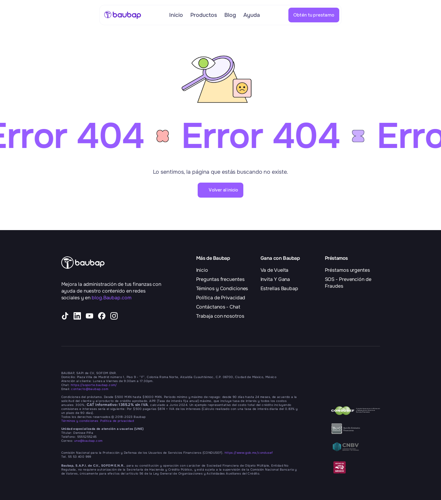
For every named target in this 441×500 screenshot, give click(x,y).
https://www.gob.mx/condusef (249, 453)
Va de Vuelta (274, 270)
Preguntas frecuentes (220, 279)
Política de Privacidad (220, 297)
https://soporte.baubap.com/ (94, 385)
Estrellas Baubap (279, 288)
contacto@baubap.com (89, 389)
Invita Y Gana (275, 279)
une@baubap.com (88, 441)
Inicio (202, 270)
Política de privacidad (117, 421)
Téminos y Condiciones (222, 288)
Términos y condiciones (81, 421)
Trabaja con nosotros (220, 316)
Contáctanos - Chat (218, 307)
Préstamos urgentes (347, 270)
